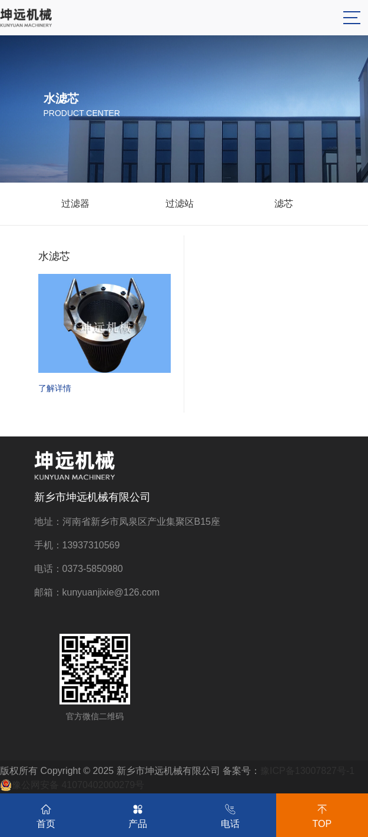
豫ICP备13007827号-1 (307, 771)
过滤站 (179, 204)
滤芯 (283, 204)
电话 (230, 814)
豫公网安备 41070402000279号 (72, 785)
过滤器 (75, 204)
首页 (46, 814)
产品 (137, 814)
